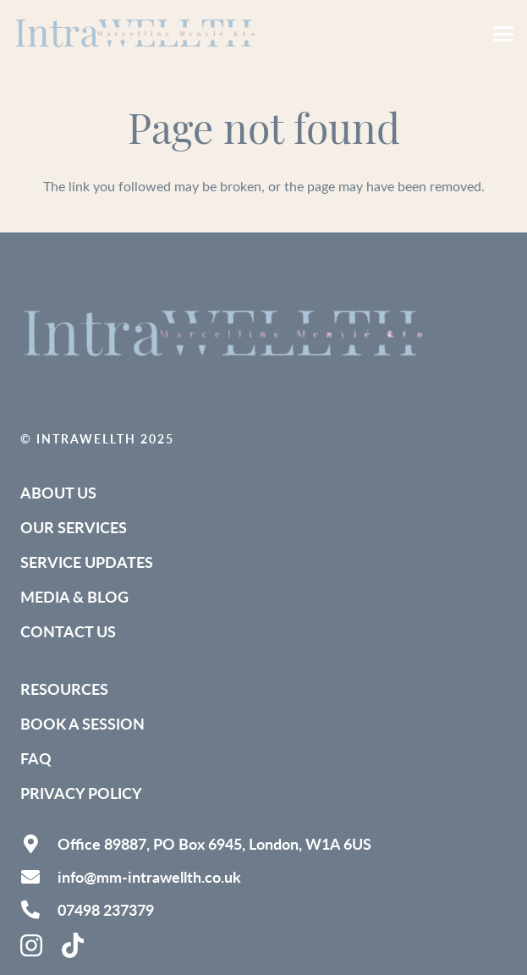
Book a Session (82, 723)
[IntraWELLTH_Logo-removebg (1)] (140, 33)
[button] (503, 34)
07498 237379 (106, 909)
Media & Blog (74, 596)
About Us (58, 492)
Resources (64, 688)
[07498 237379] (39, 910)
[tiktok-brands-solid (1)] (74, 945)
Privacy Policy (81, 792)
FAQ (36, 757)
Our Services (73, 526)
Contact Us (68, 631)
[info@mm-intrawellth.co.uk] (39, 877)
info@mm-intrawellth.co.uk (149, 876)
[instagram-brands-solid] (33, 945)
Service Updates (86, 561)
